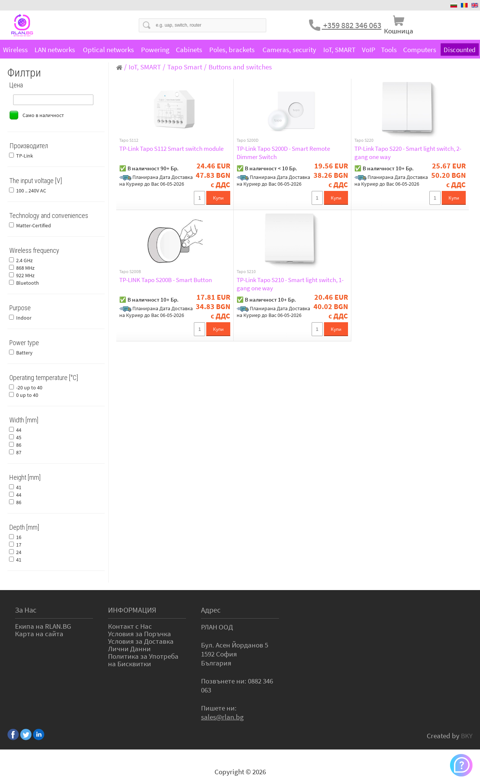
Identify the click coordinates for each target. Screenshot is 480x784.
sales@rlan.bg (222, 716)
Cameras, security (289, 49)
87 (18, 452)
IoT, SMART (339, 49)
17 (18, 544)
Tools (389, 49)
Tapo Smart (184, 66)
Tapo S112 (128, 140)
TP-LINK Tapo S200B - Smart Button (165, 280)
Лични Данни (129, 648)
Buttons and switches (240, 66)
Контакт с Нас (130, 626)
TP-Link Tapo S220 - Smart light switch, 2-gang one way (407, 152)
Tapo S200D (247, 140)
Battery (24, 352)
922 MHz (25, 275)
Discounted (460, 49)
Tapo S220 (364, 140)
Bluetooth (27, 282)
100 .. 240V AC (31, 190)
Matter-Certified (33, 225)
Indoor (24, 317)
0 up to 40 (27, 395)
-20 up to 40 (29, 387)
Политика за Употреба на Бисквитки (143, 659)
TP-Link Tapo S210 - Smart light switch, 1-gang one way (290, 284)
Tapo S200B (130, 271)
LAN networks (54, 49)
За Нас (25, 609)
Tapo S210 (246, 271)
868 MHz (25, 267)
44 (18, 430)
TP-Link (24, 155)
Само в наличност (43, 115)
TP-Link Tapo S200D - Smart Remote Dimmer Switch (283, 152)
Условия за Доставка (141, 641)
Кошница (398, 30)
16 (18, 537)
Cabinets (189, 49)
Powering (155, 49)
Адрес (210, 609)
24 (18, 552)
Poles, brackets (232, 49)
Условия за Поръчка (139, 633)
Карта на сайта (39, 633)
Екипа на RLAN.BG (43, 626)
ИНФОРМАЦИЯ (132, 609)
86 (18, 445)
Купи (218, 198)
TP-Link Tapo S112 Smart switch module (171, 148)
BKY (466, 735)
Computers (419, 49)
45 (18, 437)
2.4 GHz (24, 260)
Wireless (15, 49)
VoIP (368, 49)
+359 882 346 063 (351, 25)
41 (18, 487)
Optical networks (108, 49)
